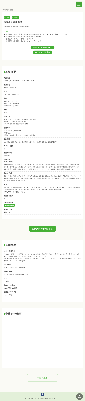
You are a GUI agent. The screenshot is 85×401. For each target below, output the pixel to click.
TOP (79, 397)
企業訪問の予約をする (42, 229)
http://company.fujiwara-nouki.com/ (16, 274)
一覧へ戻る (42, 378)
